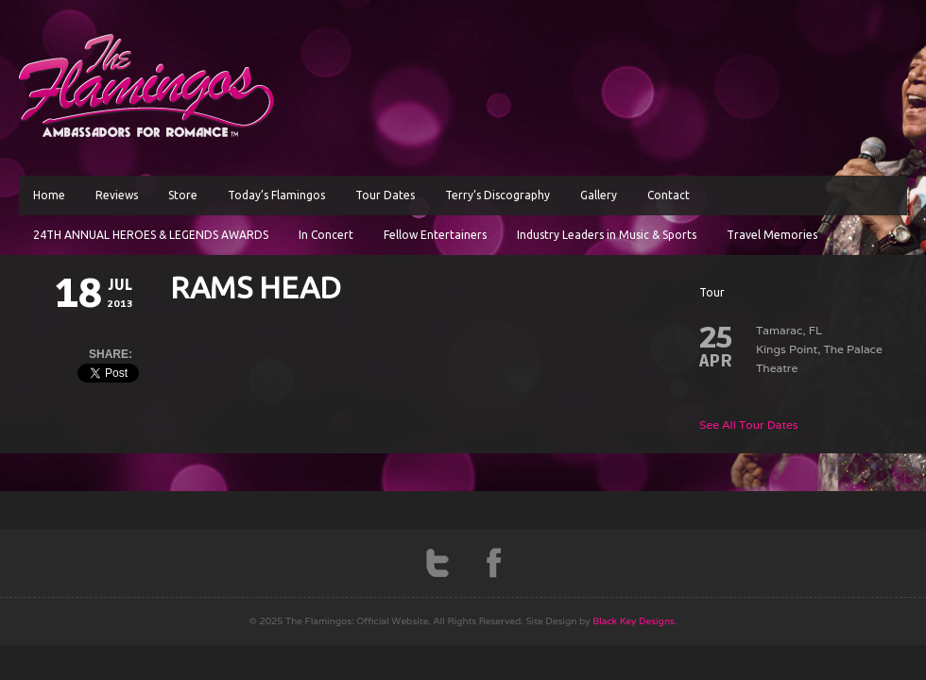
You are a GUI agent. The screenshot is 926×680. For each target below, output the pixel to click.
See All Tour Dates (748, 424)
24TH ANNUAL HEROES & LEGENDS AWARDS (150, 235)
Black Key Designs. (634, 621)
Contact (668, 195)
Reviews (116, 195)
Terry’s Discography (497, 195)
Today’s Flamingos (276, 195)
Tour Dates (385, 195)
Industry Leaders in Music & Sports (606, 235)
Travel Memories (772, 235)
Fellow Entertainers (435, 235)
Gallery (598, 195)
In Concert (326, 235)
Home (49, 195)
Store (182, 195)
